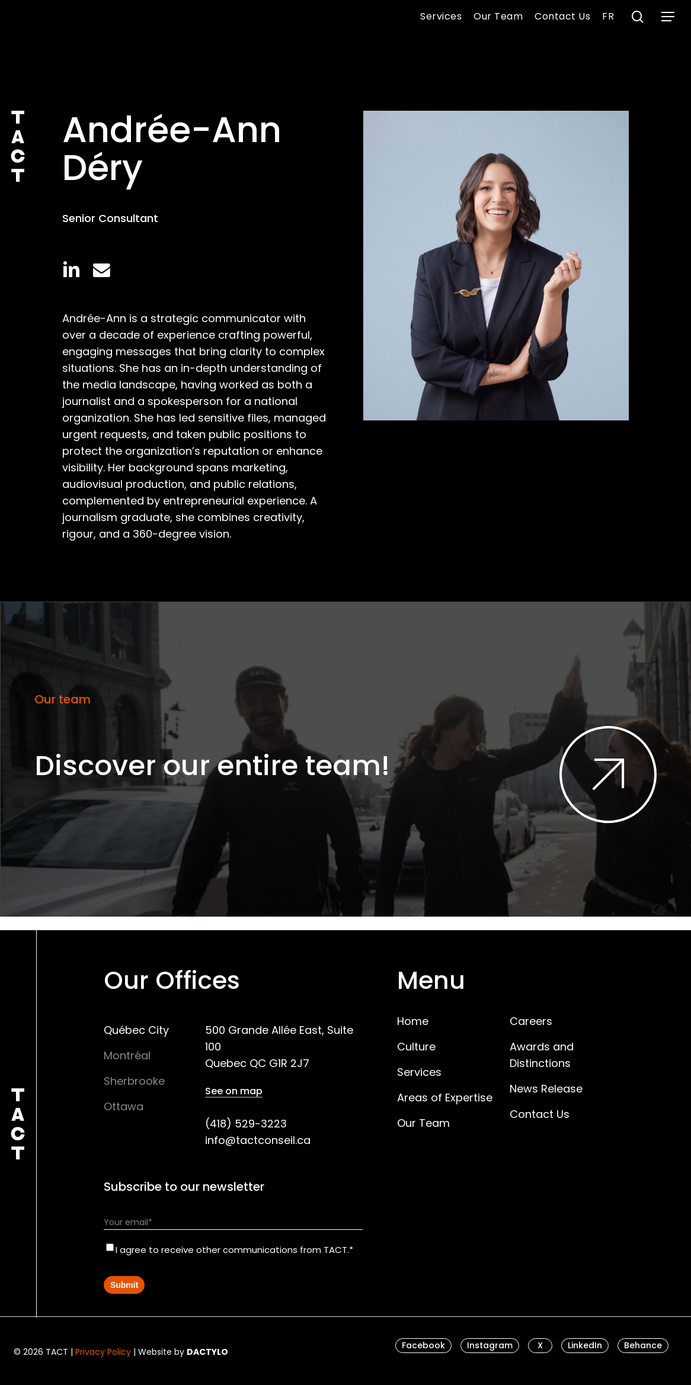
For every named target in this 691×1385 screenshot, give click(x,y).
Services (419, 1072)
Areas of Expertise (444, 1097)
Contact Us (540, 1114)
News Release (546, 1088)
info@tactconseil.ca (258, 1140)
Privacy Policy (103, 1352)
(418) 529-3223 (246, 1123)
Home (412, 1021)
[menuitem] (608, 16)
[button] (667, 17)
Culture (416, 1046)
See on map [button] (234, 1091)
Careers (531, 1021)
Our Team (423, 1123)
